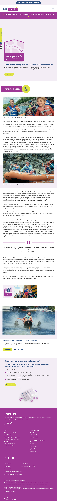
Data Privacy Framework (10, 469)
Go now (8, 424)
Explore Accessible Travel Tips (11, 439)
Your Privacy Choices (28, 466)
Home (6, 430)
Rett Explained (8, 442)
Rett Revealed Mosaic (35, 453)
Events (31, 449)
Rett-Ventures (33, 446)
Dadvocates (33, 445)
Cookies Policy (7, 466)
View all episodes (18, 349)
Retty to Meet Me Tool (33, 442)
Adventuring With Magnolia (12, 433)
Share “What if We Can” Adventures (12, 437)
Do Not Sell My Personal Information (13, 474)
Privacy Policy (7, 463)
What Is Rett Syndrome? (9, 443)
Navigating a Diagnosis (9, 445)
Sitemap (6, 477)
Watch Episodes (8, 434)
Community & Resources (37, 440)
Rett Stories (34, 433)
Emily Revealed (34, 437)
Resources (32, 448)
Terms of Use (24, 463)
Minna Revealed (34, 436)
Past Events (33, 451)
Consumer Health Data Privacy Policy (13, 471)
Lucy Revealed (33, 434)
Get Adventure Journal (9, 436)
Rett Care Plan (34, 430)
